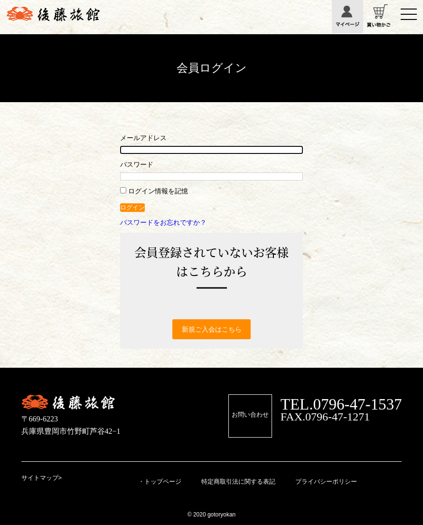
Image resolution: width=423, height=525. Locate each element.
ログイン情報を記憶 (154, 191)
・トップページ (159, 481)
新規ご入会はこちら (212, 329)
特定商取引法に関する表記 (238, 481)
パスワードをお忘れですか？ (163, 222)
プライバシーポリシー (326, 481)
